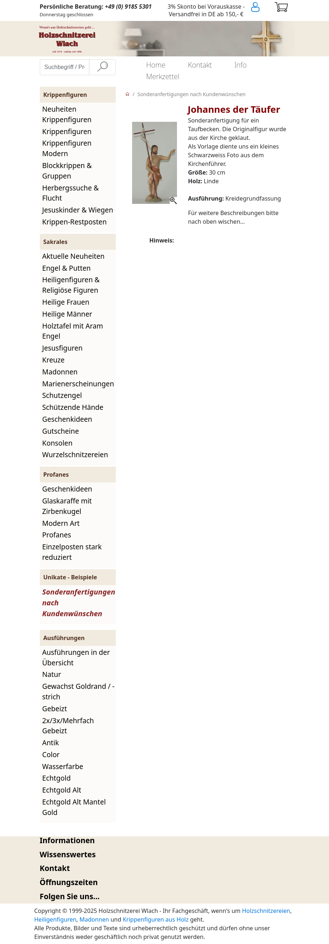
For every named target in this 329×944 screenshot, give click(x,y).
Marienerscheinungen (78, 384)
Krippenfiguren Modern (67, 148)
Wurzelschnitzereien (75, 454)
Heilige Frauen (65, 302)
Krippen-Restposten (74, 222)
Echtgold (56, 778)
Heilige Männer (67, 314)
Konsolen (57, 443)
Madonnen (60, 372)
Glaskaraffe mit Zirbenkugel (67, 506)
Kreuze (53, 360)
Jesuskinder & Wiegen (77, 210)
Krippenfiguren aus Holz (156, 919)
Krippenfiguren (67, 131)
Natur (51, 674)
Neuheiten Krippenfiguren (67, 114)
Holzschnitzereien (266, 911)
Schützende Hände (73, 407)
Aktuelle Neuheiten (73, 256)
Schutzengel (62, 395)
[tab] (165, 840)
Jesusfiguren (62, 348)
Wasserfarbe (62, 766)
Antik (50, 742)
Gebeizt (54, 708)
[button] (165, 840)
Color (51, 754)
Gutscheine (60, 431)
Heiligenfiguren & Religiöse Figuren (71, 285)
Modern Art (61, 523)
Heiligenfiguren (55, 919)
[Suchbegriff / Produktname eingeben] (64, 67)
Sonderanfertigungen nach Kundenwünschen (192, 94)
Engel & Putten (66, 268)
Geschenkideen (67, 419)
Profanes (56, 535)
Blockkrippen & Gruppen (67, 170)
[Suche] (102, 67)
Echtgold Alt (61, 790)
